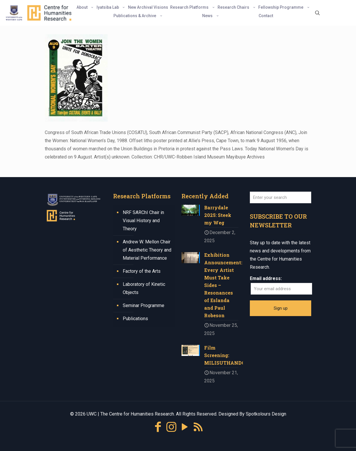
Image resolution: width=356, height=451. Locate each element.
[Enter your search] (280, 197)
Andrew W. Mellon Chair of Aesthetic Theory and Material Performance (147, 250)
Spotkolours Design (266, 414)
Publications (135, 318)
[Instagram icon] (171, 427)
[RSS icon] (198, 427)
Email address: (266, 278)
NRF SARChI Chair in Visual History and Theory (143, 220)
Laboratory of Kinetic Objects (144, 288)
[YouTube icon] (185, 427)
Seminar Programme (143, 305)
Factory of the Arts (142, 271)
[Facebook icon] (158, 427)
